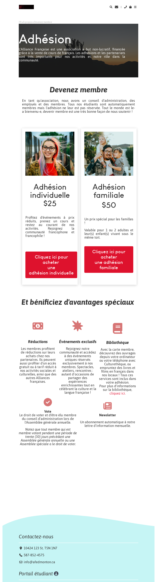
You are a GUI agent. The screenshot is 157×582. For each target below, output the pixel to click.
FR (20, 22)
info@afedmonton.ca (39, 562)
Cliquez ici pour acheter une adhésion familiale (109, 248)
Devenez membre (43, 22)
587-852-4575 (34, 555)
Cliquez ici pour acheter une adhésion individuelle (51, 253)
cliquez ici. (118, 393)
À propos (27, 22)
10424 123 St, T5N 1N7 (40, 548)
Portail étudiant (36, 573)
